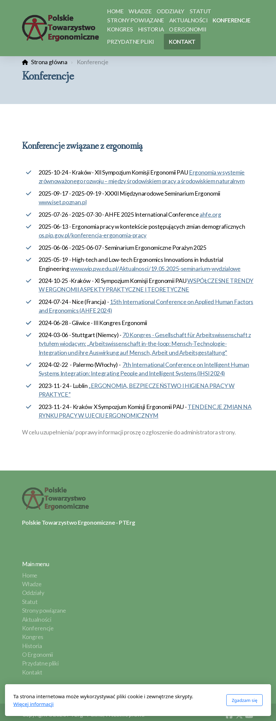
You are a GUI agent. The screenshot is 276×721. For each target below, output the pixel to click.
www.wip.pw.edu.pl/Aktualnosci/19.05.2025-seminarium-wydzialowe (155, 268)
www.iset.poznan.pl (63, 202)
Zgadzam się (244, 700)
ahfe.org (210, 214)
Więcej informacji (33, 704)
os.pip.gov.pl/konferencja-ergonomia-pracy (93, 235)
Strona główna (49, 62)
